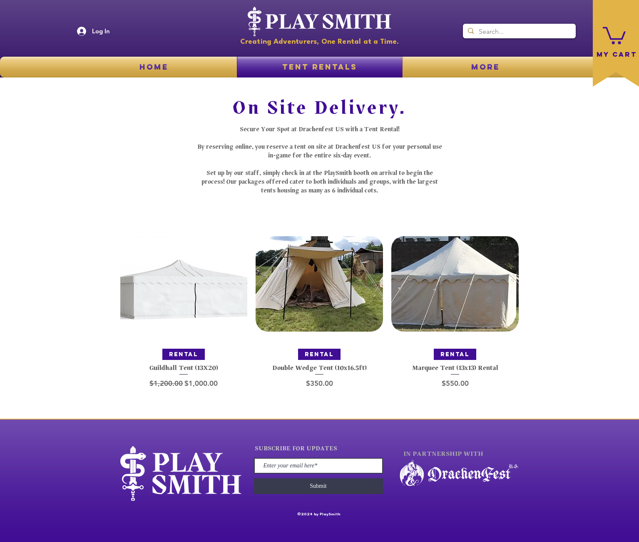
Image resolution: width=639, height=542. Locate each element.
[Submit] (318, 486)
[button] (614, 34)
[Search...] (518, 32)
